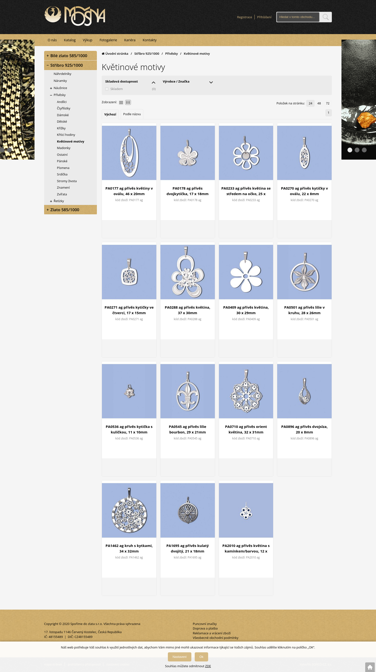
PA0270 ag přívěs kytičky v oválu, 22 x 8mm (304, 191)
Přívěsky (171, 53)
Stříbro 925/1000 (146, 53)
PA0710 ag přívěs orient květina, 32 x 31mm (246, 429)
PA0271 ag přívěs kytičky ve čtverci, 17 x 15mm (129, 310)
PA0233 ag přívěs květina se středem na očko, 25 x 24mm (246, 191)
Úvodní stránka (115, 53)
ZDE (208, 666)
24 (310, 103)
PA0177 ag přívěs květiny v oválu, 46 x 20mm (129, 191)
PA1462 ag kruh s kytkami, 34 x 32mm (129, 548)
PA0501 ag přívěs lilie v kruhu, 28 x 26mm (304, 310)
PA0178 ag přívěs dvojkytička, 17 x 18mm (187, 191)
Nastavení (180, 657)
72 (327, 103)
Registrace (244, 17)
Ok (202, 657)
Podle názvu (132, 114)
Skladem (116, 89)
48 (319, 103)
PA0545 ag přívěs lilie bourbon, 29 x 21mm (187, 429)
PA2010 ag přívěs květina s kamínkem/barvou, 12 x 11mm (246, 548)
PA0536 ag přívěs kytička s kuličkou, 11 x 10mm (129, 429)
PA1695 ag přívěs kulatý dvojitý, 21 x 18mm (187, 548)
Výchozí (110, 114)
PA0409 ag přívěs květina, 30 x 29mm (246, 310)
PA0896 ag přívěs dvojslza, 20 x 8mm (304, 429)
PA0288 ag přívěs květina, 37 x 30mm (187, 310)
